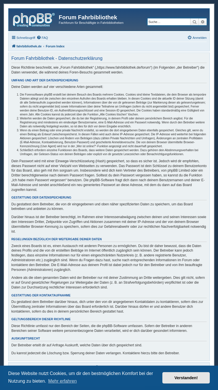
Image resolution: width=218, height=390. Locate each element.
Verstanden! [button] (186, 378)
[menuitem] (42, 37)
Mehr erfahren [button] (62, 381)
